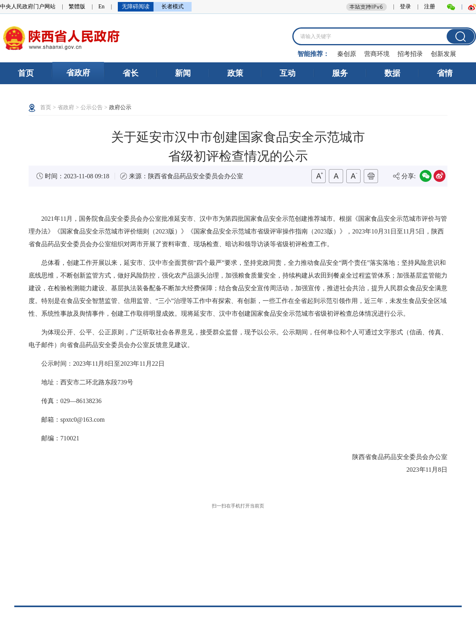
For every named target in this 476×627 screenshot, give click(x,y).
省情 (445, 73)
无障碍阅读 (136, 7)
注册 (429, 7)
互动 (288, 73)
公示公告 (92, 107)
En (101, 7)
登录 (405, 7)
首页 (26, 73)
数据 (392, 73)
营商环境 (377, 53)
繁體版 (77, 7)
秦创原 (346, 53)
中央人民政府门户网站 (28, 7)
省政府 (78, 72)
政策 (235, 73)
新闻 (183, 73)
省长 (130, 73)
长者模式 (172, 7)
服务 (340, 73)
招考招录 (410, 53)
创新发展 (443, 53)
